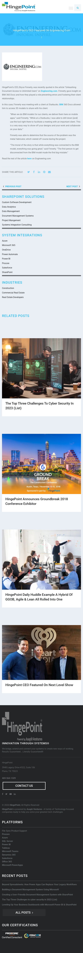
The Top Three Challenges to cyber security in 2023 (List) (29, 899)
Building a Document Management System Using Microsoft (30, 889)
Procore (5, 263)
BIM (61, 104)
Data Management (11, 211)
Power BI (6, 258)
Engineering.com (49, 91)
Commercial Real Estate (13, 292)
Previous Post (13, 186)
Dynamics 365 (9, 855)
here (29, 158)
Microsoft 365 (8, 245)
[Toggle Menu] (71, 8)
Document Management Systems (18, 216)
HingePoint (15, 805)
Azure (4, 241)
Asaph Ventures (34, 809)
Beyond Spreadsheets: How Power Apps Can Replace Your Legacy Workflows (39, 884)
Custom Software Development (16, 202)
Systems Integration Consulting (17, 224)
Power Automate (10, 254)
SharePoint (7, 272)
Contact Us (24, 785)
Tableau (6, 848)
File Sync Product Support (14, 831)
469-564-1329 (9, 778)
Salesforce (7, 267)
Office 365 (7, 861)
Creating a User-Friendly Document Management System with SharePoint (37, 894)
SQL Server (7, 841)
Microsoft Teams (10, 851)
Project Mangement (11, 220)
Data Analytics (9, 207)
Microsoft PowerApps (12, 865)
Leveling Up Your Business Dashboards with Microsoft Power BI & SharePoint (39, 904)
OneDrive (6, 249)
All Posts (23, 912)
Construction (8, 288)
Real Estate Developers (13, 297)
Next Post (72, 186)
